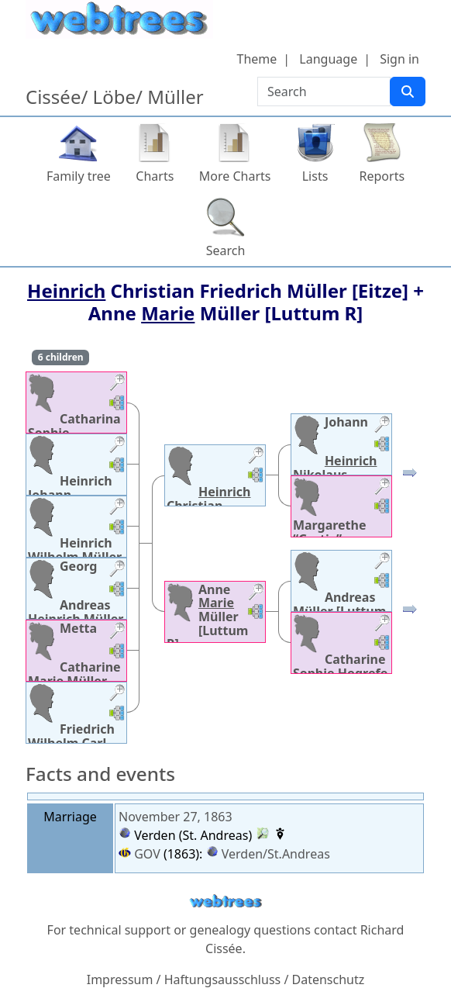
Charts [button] (155, 176)
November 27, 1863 (175, 816)
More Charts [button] (235, 176)
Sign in (399, 58)
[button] (117, 384)
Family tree (78, 176)
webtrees (225, 901)
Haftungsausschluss (222, 979)
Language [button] (328, 58)
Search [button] (226, 250)
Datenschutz (328, 979)
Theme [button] (257, 58)
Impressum (120, 979)
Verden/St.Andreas (276, 853)
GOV (139, 853)
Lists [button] (315, 176)
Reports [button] (382, 176)
